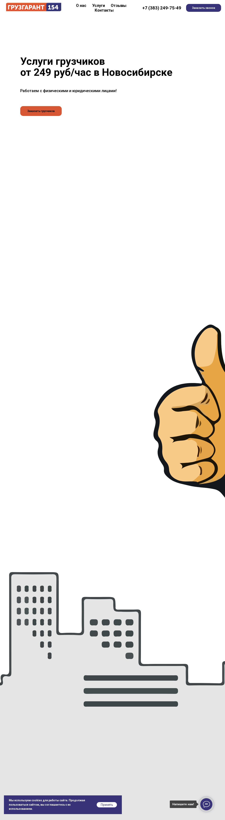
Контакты (104, 10)
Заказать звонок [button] (203, 7)
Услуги (98, 5)
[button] (41, 111)
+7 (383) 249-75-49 (161, 8)
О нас (81, 5)
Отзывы (118, 5)
